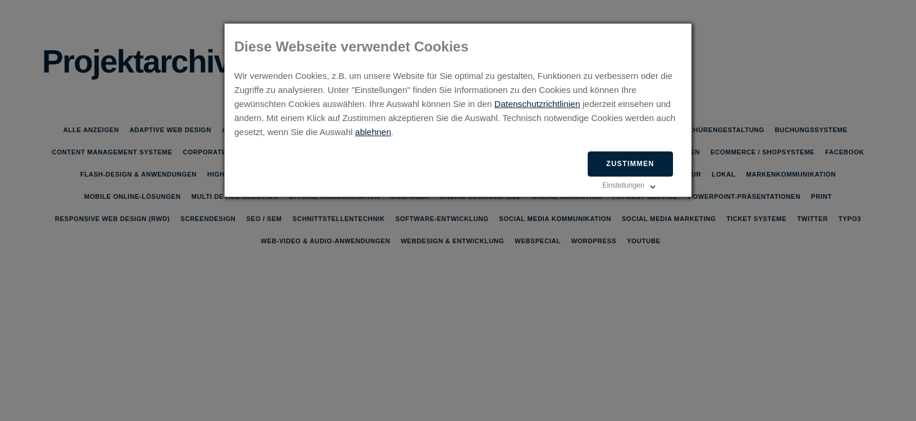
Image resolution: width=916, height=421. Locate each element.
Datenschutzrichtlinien (537, 104)
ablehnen (373, 132)
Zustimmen (630, 164)
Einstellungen (623, 185)
